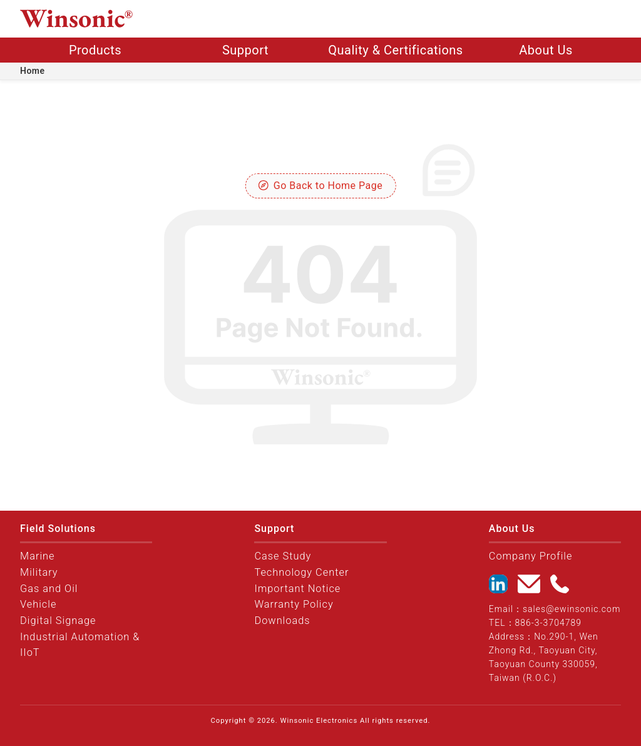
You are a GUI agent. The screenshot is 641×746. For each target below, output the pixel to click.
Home (32, 71)
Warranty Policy (293, 604)
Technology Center (301, 572)
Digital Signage (58, 620)
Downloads (282, 620)
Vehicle (38, 604)
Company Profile (531, 556)
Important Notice (297, 589)
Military (39, 572)
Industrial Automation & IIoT (80, 645)
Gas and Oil (49, 589)
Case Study (282, 556)
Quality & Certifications (395, 50)
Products (95, 50)
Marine (37, 556)
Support (245, 50)
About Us (546, 50)
